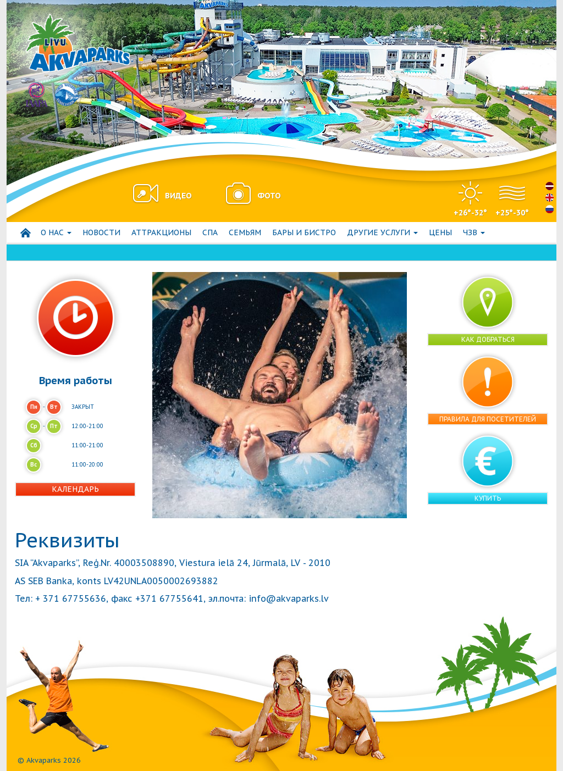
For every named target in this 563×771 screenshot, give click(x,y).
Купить (487, 498)
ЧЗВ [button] (474, 232)
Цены (440, 232)
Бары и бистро (304, 232)
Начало (25, 233)
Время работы (75, 380)
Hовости (101, 232)
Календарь (75, 489)
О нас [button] (56, 232)
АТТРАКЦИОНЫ (161, 232)
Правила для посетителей (487, 419)
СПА (210, 232)
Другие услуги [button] (382, 232)
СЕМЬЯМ (245, 232)
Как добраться (488, 339)
